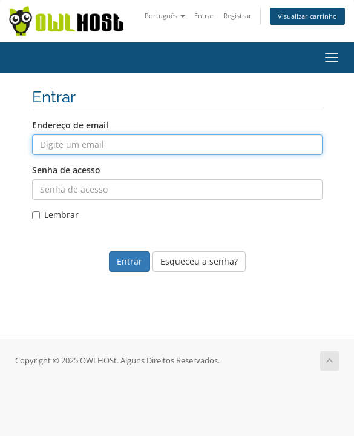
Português (165, 15)
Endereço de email (70, 125)
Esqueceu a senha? (199, 261)
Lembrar (55, 214)
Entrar (204, 15)
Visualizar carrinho (307, 16)
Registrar (237, 15)
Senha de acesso (66, 170)
